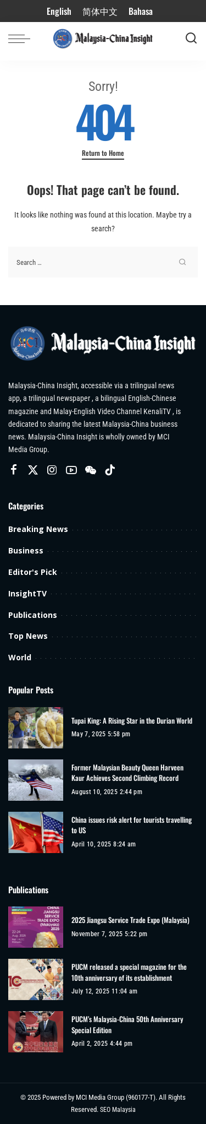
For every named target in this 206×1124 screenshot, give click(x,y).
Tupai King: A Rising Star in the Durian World (131, 720)
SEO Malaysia (118, 1110)
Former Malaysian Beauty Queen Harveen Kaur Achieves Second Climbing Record (127, 773)
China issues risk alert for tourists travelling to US (131, 825)
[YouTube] (71, 470)
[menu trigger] (22, 38)
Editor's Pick (32, 572)
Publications (32, 615)
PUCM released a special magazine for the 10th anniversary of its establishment (129, 972)
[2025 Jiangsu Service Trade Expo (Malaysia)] (35, 927)
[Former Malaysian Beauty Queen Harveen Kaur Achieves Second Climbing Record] (35, 780)
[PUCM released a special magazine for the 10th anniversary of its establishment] (35, 979)
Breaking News (38, 529)
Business (25, 550)
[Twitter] (32, 470)
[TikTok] (109, 470)
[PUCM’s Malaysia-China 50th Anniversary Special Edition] (35, 1031)
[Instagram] (52, 470)
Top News (28, 636)
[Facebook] (13, 470)
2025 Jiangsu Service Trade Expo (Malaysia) (130, 920)
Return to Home (103, 153)
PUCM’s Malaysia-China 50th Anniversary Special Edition (127, 1024)
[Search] (191, 38)
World (19, 657)
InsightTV (27, 593)
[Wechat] (90, 470)
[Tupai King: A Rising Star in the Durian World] (35, 727)
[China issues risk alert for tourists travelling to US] (35, 832)
